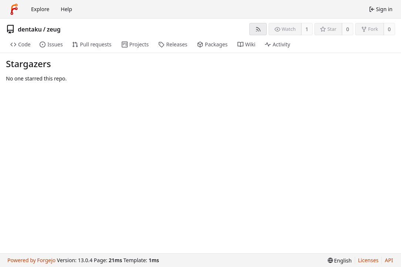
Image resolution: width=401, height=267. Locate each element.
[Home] (14, 9)
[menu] (340, 260)
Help (66, 9)
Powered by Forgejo (31, 260)
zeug (53, 29)
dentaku (30, 29)
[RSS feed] (258, 29)
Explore (40, 9)
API (389, 260)
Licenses (368, 260)
